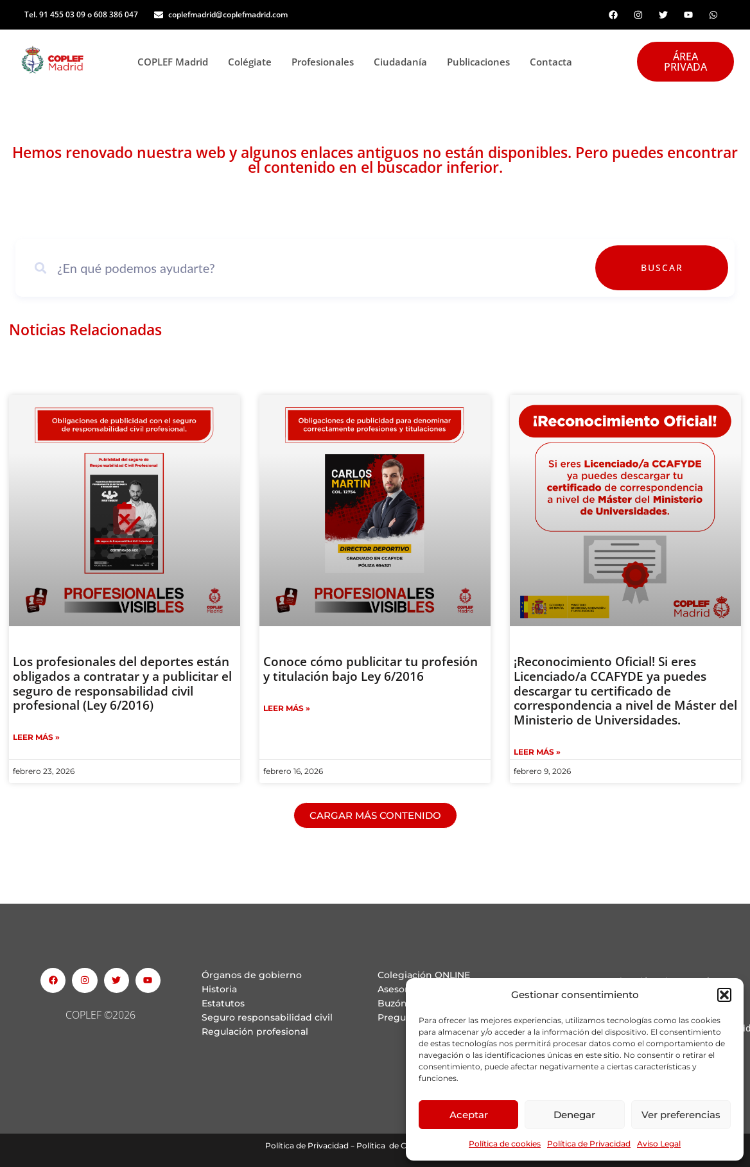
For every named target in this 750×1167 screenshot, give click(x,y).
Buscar (691, 267)
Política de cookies (505, 1143)
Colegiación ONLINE (424, 975)
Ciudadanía (404, 62)
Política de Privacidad (589, 1143)
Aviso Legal (659, 1143)
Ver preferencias (680, 1115)
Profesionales (326, 62)
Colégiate (253, 62)
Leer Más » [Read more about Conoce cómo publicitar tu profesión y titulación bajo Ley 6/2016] (286, 708)
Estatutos (223, 1003)
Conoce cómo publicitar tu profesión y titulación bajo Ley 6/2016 (370, 669)
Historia (219, 989)
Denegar (574, 1115)
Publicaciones (482, 62)
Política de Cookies (394, 1145)
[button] (724, 994)
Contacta (551, 61)
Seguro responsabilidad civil (267, 1017)
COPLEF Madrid (176, 62)
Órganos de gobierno (252, 975)
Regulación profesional (255, 1031)
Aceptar (468, 1115)
